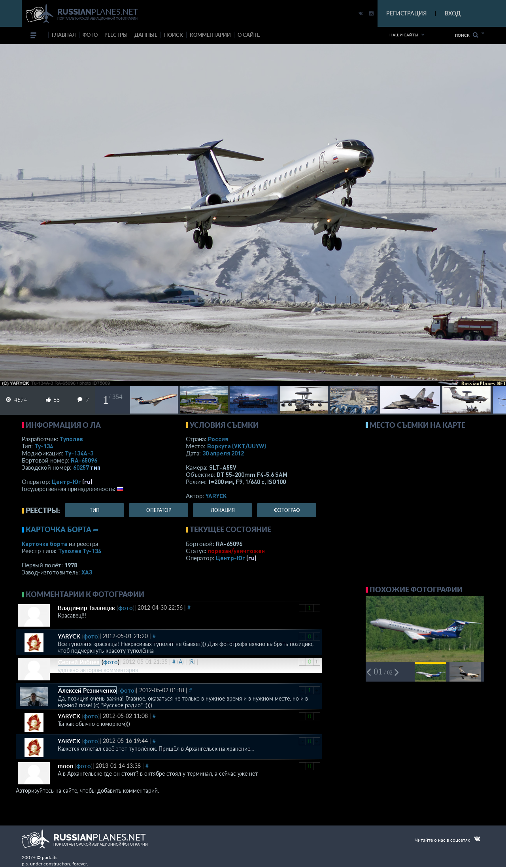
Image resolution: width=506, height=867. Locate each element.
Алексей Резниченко (87, 690)
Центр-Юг (66, 481)
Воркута (236, 446)
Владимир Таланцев (86, 607)
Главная (64, 35)
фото (90, 35)
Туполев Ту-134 (79, 550)
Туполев (71, 438)
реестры (116, 35)
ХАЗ (87, 572)
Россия (218, 438)
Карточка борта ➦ (62, 529)
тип (95, 467)
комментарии (210, 35)
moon (65, 765)
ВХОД (453, 13)
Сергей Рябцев (79, 661)
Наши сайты (403, 34)
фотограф (287, 510)
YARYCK (216, 495)
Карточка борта (44, 543)
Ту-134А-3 (79, 453)
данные (145, 35)
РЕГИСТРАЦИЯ (406, 13)
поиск (173, 35)
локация (223, 510)
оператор (158, 510)
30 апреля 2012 (223, 453)
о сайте (249, 35)
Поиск (466, 35)
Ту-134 (43, 446)
